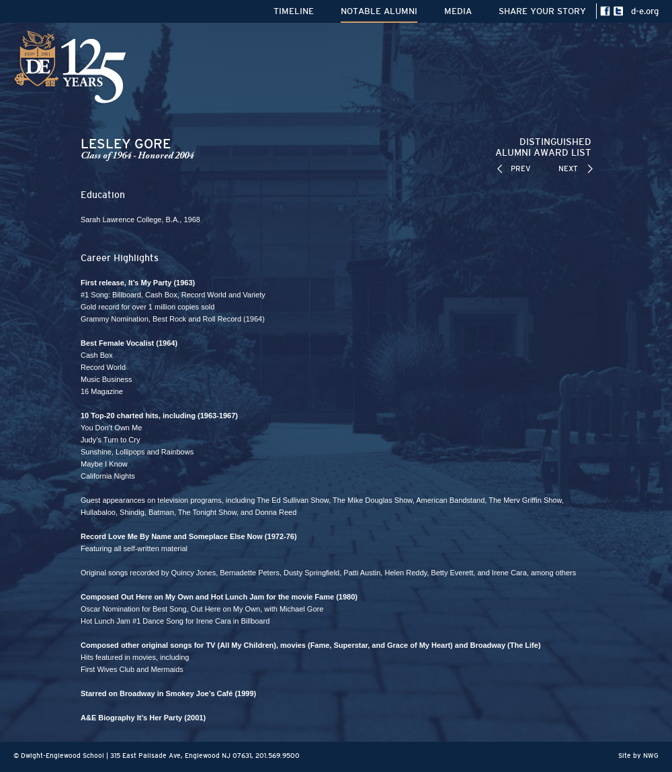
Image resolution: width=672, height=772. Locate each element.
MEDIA (458, 11)
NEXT (568, 168)
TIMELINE (294, 11)
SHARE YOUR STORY (542, 11)
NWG (651, 755)
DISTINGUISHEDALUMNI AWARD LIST (543, 147)
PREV (521, 168)
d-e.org (645, 11)
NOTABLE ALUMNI (379, 11)
